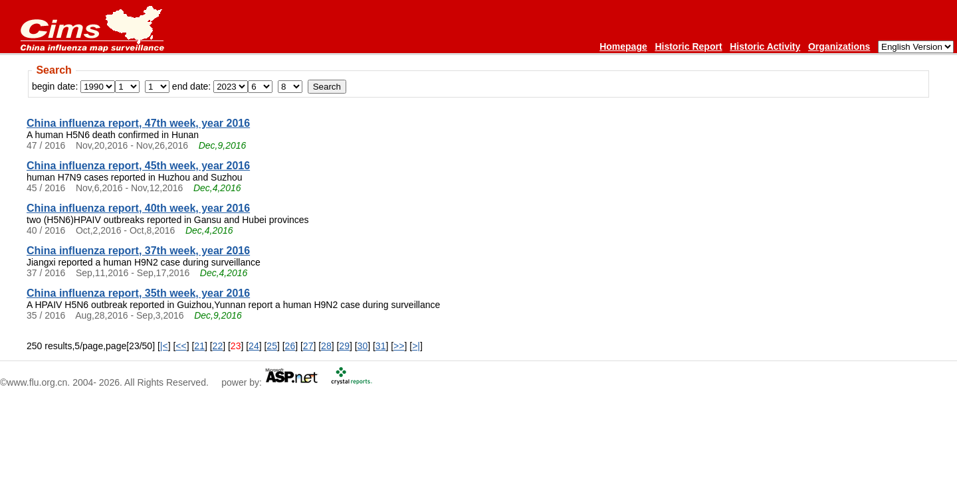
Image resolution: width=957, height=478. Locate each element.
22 (218, 346)
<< (180, 346)
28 (326, 346)
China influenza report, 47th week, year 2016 (138, 123)
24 (254, 346)
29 (344, 346)
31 (380, 346)
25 (271, 346)
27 (308, 346)
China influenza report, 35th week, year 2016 (138, 293)
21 (199, 346)
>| (416, 346)
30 (363, 346)
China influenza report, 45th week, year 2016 (138, 165)
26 (290, 346)
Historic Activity (765, 46)
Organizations (839, 46)
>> (398, 346)
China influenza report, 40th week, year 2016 (138, 208)
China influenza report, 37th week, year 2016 (138, 250)
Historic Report (688, 46)
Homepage (623, 46)
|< (164, 346)
